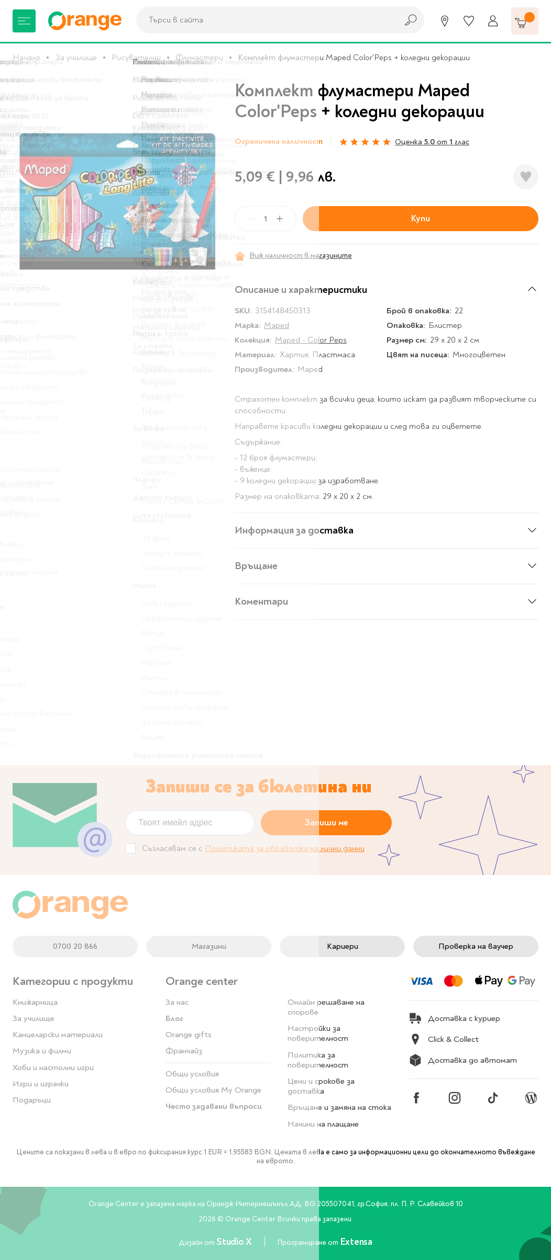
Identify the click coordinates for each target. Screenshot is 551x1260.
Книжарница (35, 1002)
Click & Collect (444, 1039)
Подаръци (32, 1100)
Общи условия (192, 1074)
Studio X (235, 1242)
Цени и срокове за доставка (321, 1086)
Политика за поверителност (318, 1060)
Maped (276, 325)
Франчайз (184, 1051)
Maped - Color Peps (311, 340)
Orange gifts (189, 1034)
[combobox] (264, 19)
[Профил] (493, 21)
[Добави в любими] (525, 176)
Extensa (356, 1242)
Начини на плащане (323, 1124)
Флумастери (199, 57)
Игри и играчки (41, 1084)
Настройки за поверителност (318, 1033)
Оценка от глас (432, 142)
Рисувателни (136, 57)
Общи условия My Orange (213, 1090)
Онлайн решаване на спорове (326, 1007)
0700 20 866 (75, 946)
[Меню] (24, 20)
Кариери (342, 946)
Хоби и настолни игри (53, 1067)
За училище (76, 57)
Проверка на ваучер (475, 946)
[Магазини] (444, 21)
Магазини (209, 946)
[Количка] (524, 21)
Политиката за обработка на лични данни (285, 848)
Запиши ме (326, 822)
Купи (420, 218)
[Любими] (469, 21)
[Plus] (279, 218)
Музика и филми (42, 1051)
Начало (26, 57)
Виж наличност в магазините (293, 256)
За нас (177, 1002)
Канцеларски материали (58, 1034)
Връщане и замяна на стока (339, 1107)
